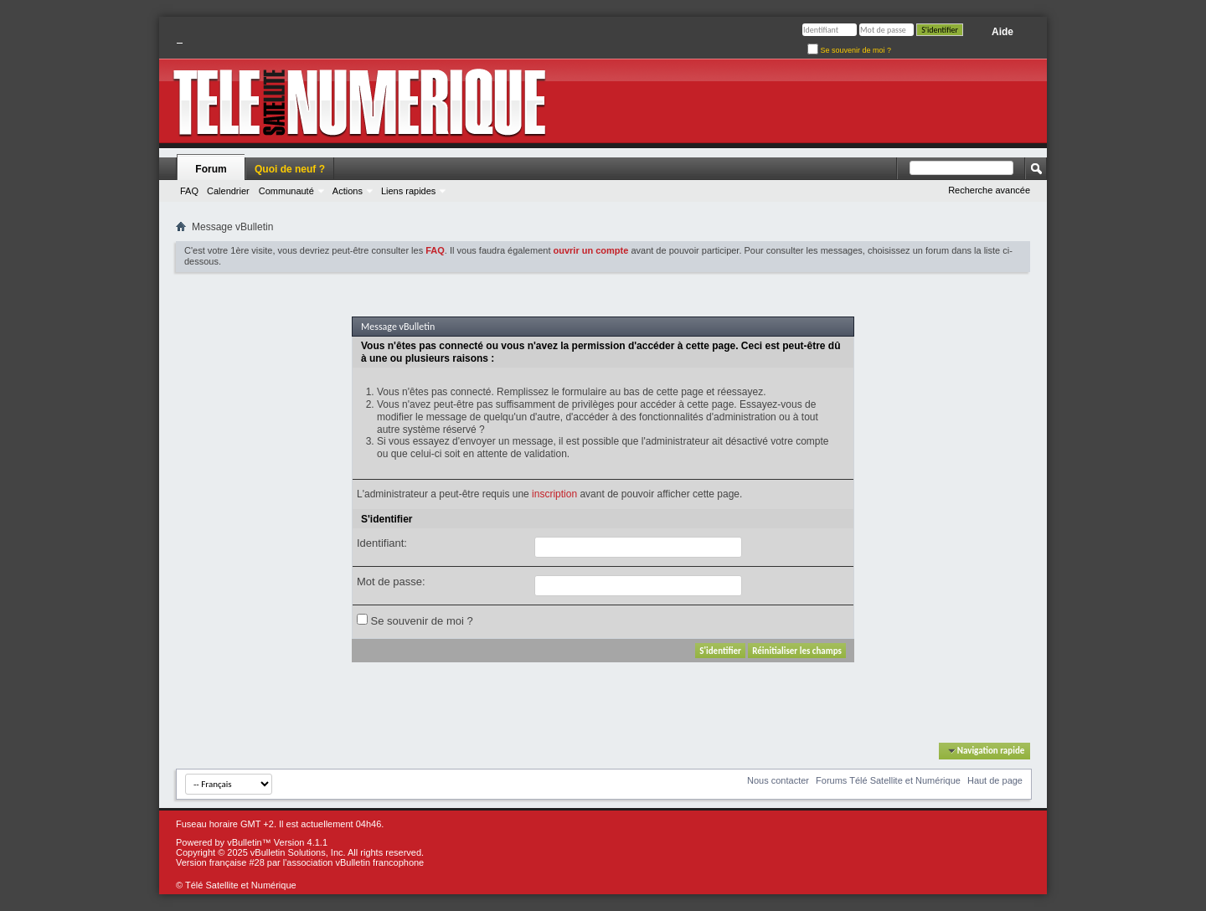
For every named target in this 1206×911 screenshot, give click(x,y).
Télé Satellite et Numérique (240, 885)
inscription (554, 494)
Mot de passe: (391, 581)
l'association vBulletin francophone (353, 862)
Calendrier (228, 191)
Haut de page (995, 780)
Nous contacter (778, 780)
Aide (1002, 32)
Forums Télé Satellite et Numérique (888, 780)
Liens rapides (408, 191)
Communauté (286, 191)
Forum (210, 169)
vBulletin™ (249, 842)
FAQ (189, 191)
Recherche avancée (989, 190)
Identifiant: (382, 543)
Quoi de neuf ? (290, 169)
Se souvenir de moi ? (849, 50)
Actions (347, 191)
